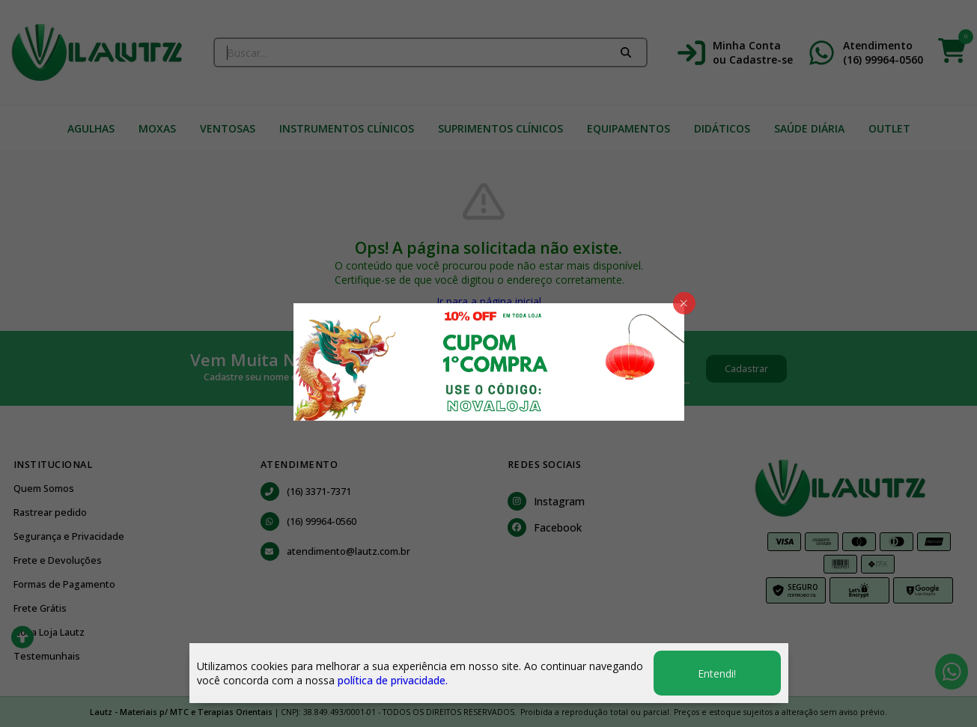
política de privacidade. (393, 680)
